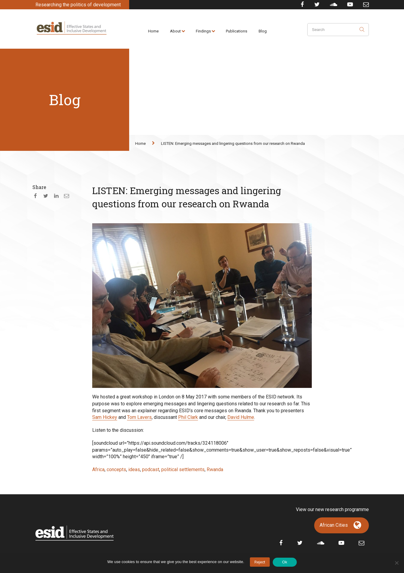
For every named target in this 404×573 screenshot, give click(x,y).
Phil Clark (188, 417)
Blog (263, 31)
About (175, 31)
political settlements (183, 469)
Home (153, 31)
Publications (236, 31)
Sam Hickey (104, 417)
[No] (396, 563)
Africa (98, 469)
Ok (284, 562)
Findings (203, 31)
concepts (116, 469)
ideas (134, 469)
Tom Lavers (139, 417)
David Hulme (240, 417)
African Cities (334, 525)
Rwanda (215, 469)
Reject (259, 562)
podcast (150, 469)
